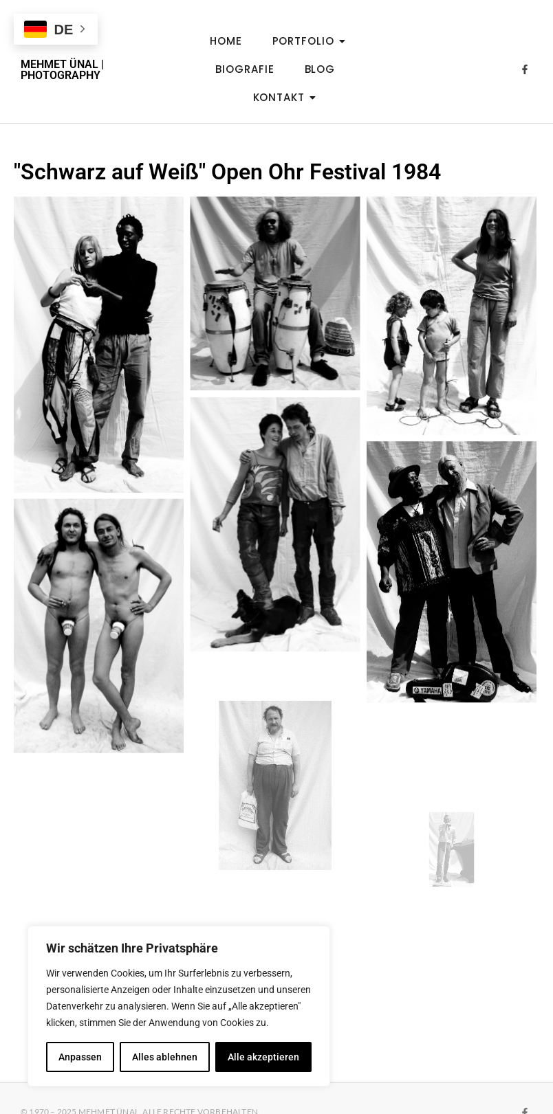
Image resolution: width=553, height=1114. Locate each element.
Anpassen (80, 1056)
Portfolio (307, 41)
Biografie (244, 69)
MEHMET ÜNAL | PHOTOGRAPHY (62, 70)
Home (226, 41)
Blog (320, 69)
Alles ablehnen (164, 1056)
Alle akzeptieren (263, 1056)
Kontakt (283, 97)
